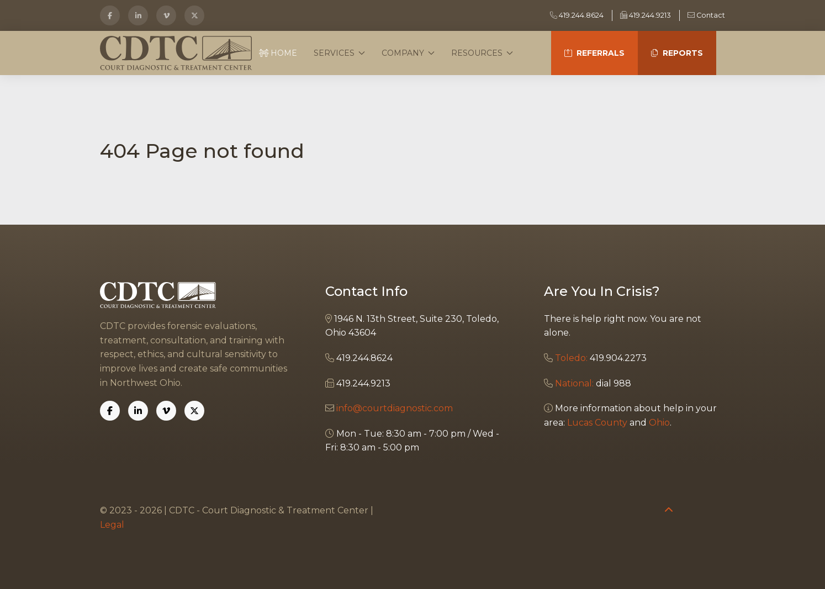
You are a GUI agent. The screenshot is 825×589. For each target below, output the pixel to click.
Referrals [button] (601, 53)
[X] (194, 15)
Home (278, 53)
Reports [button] (683, 53)
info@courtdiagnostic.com (394, 408)
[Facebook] (110, 15)
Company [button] (408, 53)
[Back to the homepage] (176, 53)
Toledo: (571, 358)
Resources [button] (482, 53)
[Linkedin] (138, 411)
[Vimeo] (166, 15)
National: (574, 383)
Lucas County (597, 422)
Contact (706, 15)
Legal (112, 524)
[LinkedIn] (138, 15)
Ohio (659, 422)
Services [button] (339, 53)
